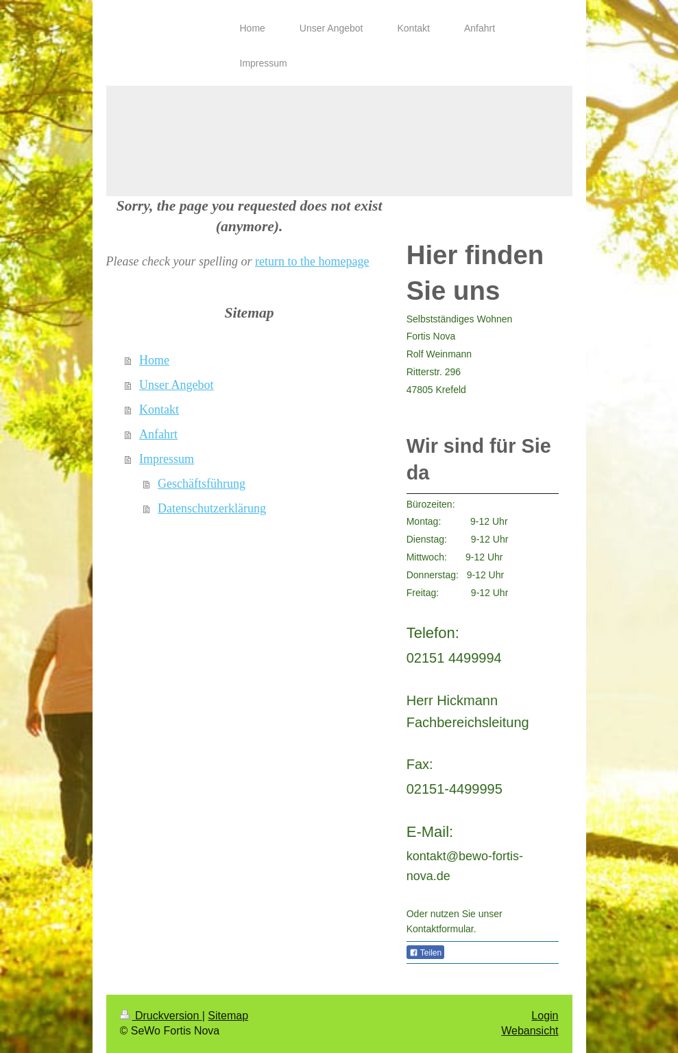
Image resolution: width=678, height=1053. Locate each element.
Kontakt (159, 409)
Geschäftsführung (201, 483)
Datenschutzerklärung (212, 508)
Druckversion (161, 1015)
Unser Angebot (176, 385)
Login (544, 1015)
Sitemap (228, 1015)
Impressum (166, 459)
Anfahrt (158, 434)
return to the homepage (312, 261)
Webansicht (529, 1031)
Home (154, 360)
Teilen (425, 953)
